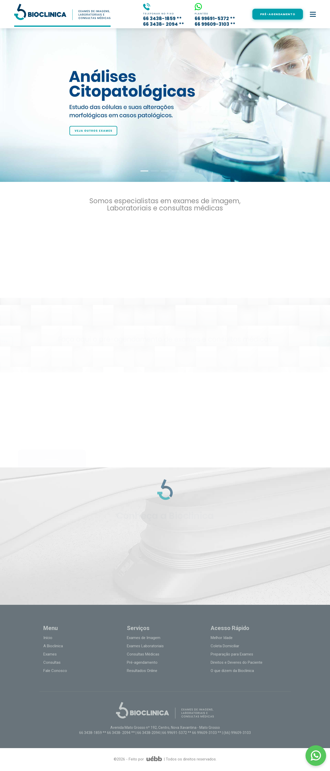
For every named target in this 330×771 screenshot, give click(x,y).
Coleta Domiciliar (225, 646)
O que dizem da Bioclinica (232, 670)
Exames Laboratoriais (145, 646)
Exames (50, 654)
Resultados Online (142, 670)
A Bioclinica (53, 646)
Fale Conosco (55, 670)
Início (47, 637)
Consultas (52, 662)
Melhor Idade (222, 637)
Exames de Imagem (143, 637)
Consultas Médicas (143, 654)
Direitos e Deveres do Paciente (236, 662)
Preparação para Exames (232, 654)
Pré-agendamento (142, 662)
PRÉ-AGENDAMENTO (277, 14)
